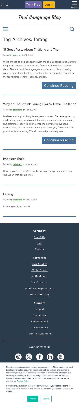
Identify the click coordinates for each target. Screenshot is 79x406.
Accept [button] (33, 399)
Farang (8, 194)
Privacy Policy (22, 381)
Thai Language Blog (39, 17)
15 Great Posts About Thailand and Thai (31, 49)
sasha (15, 55)
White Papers (39, 270)
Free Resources (40, 282)
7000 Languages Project (39, 288)
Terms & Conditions (39, 333)
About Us (39, 237)
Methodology (39, 276)
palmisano (17, 110)
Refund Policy (39, 321)
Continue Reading (59, 86)
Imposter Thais (13, 159)
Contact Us (39, 315)
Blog (39, 243)
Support (39, 309)
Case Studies (39, 264)
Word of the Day (40, 294)
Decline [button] (46, 399)
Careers (39, 249)
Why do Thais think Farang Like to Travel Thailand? (39, 104)
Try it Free (33, 4)
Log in (49, 4)
